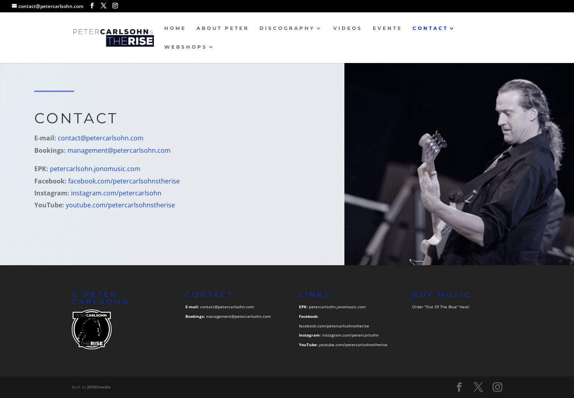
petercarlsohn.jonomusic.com (95, 169)
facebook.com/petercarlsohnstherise (124, 181)
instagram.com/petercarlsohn (116, 193)
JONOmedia (98, 387)
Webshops (185, 47)
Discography (287, 28)
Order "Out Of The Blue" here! (441, 306)
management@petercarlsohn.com (119, 150)
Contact (430, 28)
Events (387, 28)
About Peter (223, 28)
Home (175, 28)
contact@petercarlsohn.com (101, 138)
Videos (347, 28)
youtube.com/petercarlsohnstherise (120, 205)
